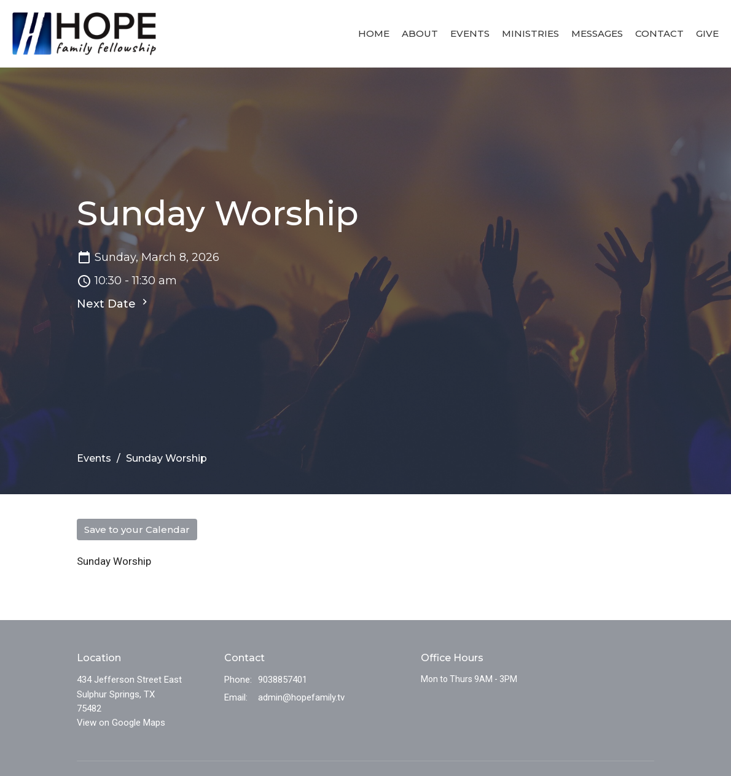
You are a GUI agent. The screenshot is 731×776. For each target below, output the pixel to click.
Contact (659, 33)
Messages (597, 33)
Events (470, 33)
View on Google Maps (121, 722)
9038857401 (282, 679)
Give (707, 33)
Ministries (530, 33)
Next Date (113, 303)
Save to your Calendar (137, 529)
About (420, 33)
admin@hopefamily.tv (301, 697)
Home (373, 33)
